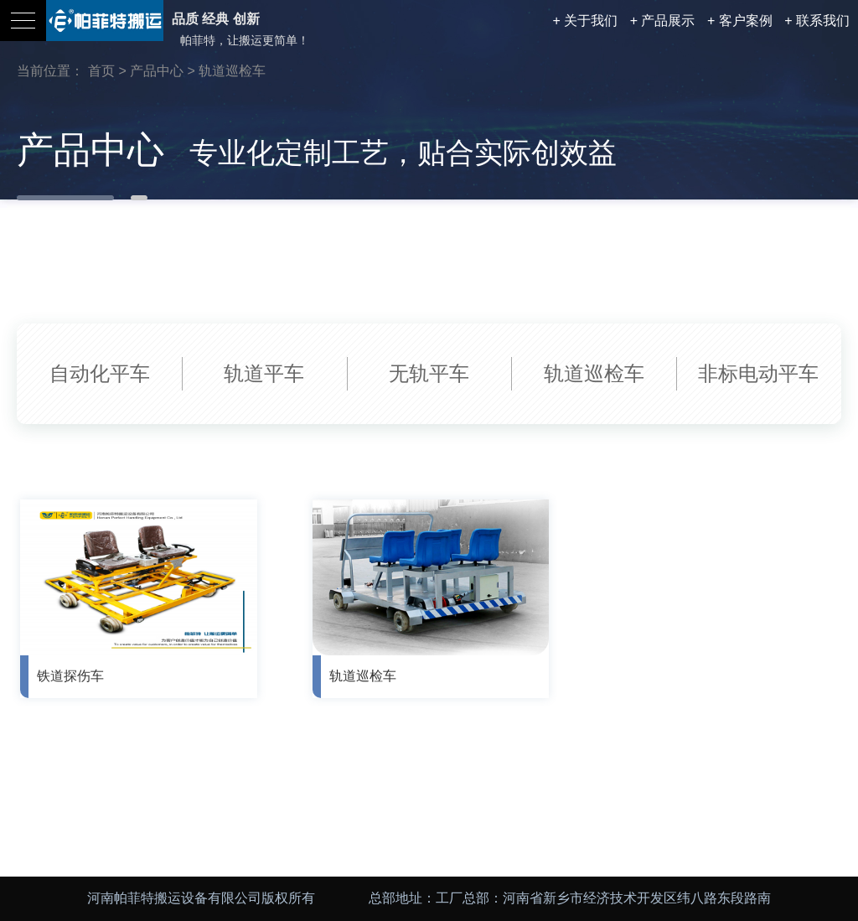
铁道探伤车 (70, 676)
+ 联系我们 (817, 20)
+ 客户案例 (740, 20)
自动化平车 (99, 373)
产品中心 (156, 71)
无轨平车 (429, 373)
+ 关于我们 (585, 20)
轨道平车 (264, 373)
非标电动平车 (758, 373)
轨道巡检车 (232, 71)
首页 (101, 71)
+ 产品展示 (662, 20)
